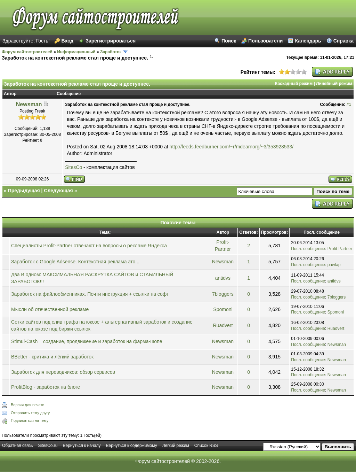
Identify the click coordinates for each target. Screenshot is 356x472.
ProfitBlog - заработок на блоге (45, 387)
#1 (349, 104)
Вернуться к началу (81, 445)
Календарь (308, 41)
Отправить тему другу (30, 413)
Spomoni (222, 309)
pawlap (334, 264)
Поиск (228, 41)
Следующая (58, 190)
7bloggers (223, 294)
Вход (68, 41)
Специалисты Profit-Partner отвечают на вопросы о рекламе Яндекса (89, 245)
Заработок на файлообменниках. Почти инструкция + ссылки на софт (90, 294)
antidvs (222, 278)
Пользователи (265, 41)
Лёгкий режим (175, 445)
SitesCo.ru (47, 445)
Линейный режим (334, 83)
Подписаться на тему (29, 420)
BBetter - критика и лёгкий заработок (52, 356)
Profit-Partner (339, 248)
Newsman (29, 104)
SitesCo (73, 167)
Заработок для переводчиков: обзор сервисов (63, 372)
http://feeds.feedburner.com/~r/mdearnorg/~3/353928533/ (231, 146)
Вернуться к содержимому (131, 445)
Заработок (111, 51)
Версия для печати (27, 405)
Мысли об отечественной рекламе (50, 309)
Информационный (76, 51)
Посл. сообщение (308, 248)
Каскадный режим (294, 83)
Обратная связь (17, 445)
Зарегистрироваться (111, 41)
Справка (343, 41)
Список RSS (206, 445)
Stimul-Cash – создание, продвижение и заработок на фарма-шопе (86, 341)
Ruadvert (223, 325)
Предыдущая (24, 190)
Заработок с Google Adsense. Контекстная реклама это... (75, 261)
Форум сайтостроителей (27, 51)
